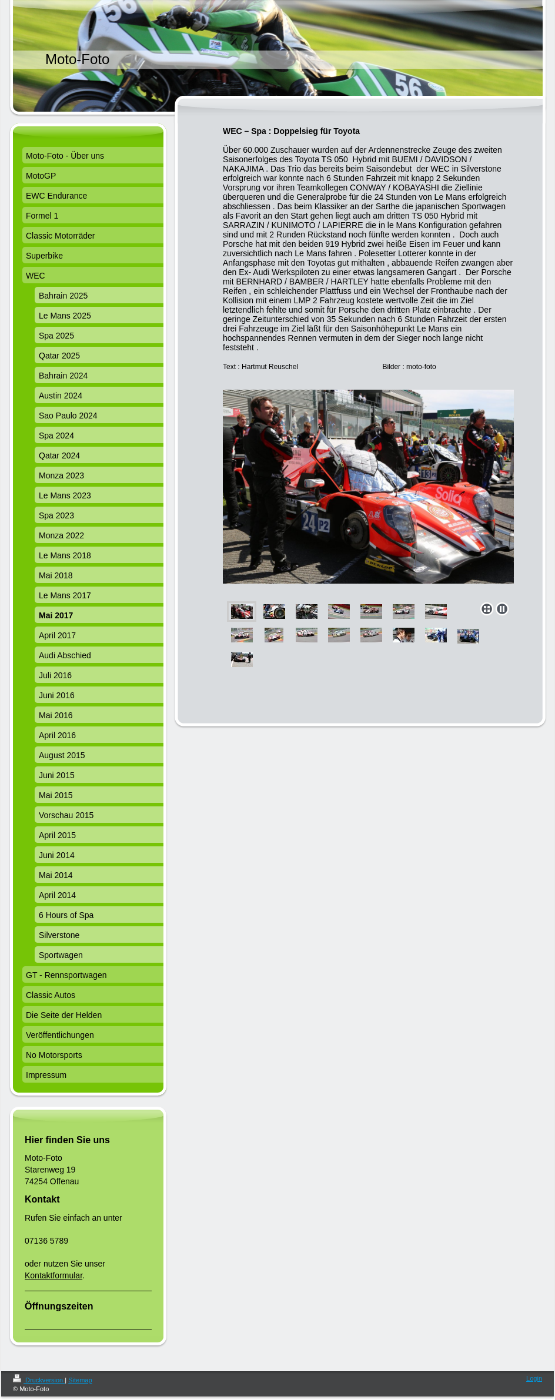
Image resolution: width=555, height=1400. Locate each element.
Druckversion (39, 1380)
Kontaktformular (53, 1275)
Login (534, 1378)
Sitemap (80, 1380)
